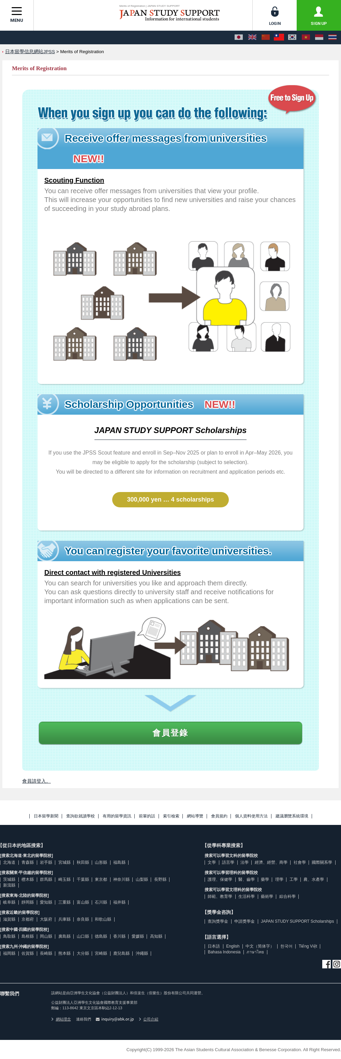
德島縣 (101, 936)
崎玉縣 (64, 879)
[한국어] (292, 37)
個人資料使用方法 (251, 816)
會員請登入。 (36, 781)
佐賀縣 (27, 953)
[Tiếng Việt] (306, 37)
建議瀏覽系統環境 (292, 816)
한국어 (286, 946)
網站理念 (61, 1019)
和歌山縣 (103, 919)
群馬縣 (46, 879)
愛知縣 (46, 902)
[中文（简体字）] (266, 37)
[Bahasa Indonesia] (319, 37)
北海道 (9, 862)
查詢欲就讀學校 (80, 816)
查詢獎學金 (218, 921)
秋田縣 (83, 862)
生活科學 (246, 896)
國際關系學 (322, 862)
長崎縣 (46, 953)
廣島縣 (64, 936)
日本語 (214, 946)
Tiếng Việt (308, 946)
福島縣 (119, 862)
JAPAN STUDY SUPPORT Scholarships (297, 921)
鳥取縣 (9, 936)
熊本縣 (64, 953)
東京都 (101, 879)
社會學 (300, 862)
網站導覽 (195, 816)
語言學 (228, 862)
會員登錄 (170, 732)
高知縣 (156, 936)
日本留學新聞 (46, 816)
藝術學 (267, 896)
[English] (252, 37)
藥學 (265, 879)
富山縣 (83, 902)
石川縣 (101, 902)
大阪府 (46, 919)
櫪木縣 (27, 879)
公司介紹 (149, 1019)
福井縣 (119, 902)
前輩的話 (147, 816)
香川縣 (119, 936)
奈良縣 (83, 919)
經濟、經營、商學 (271, 862)
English (232, 946)
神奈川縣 (121, 879)
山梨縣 (142, 879)
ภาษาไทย (255, 952)
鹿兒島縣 (121, 953)
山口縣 (83, 936)
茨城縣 (9, 879)
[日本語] (239, 37)
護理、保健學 (220, 879)
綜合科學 (287, 896)
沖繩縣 (142, 953)
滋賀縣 (9, 919)
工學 (294, 879)
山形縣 (101, 862)
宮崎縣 (101, 953)
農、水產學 (313, 879)
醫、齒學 (246, 879)
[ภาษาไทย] (332, 37)
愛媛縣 (138, 936)
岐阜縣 (9, 902)
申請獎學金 (244, 921)
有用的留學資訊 (117, 816)
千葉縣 (83, 879)
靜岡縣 (27, 902)
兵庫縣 (64, 919)
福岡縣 (9, 953)
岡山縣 (46, 936)
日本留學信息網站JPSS (30, 51)
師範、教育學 (220, 896)
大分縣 (83, 953)
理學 (279, 879)
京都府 (27, 919)
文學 (212, 862)
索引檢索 (171, 816)
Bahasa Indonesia (224, 952)
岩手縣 (46, 862)
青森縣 (27, 862)
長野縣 (160, 879)
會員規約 (219, 816)
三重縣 (64, 902)
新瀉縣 (9, 885)
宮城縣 (64, 862)
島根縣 (27, 936)
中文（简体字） (260, 946)
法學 (244, 862)
